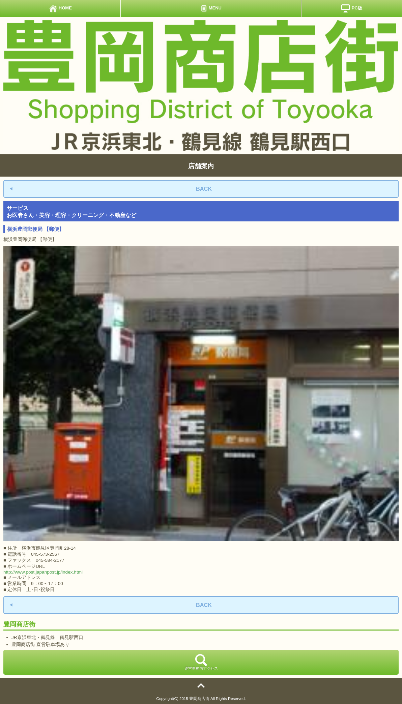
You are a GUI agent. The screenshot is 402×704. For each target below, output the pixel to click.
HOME (60, 8)
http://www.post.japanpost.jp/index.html (43, 572)
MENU (211, 8)
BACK (204, 189)
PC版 (351, 8)
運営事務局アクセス (201, 662)
